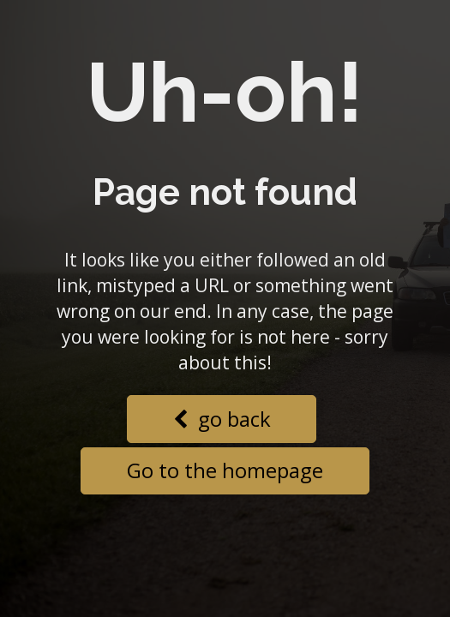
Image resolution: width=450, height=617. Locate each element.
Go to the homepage (225, 470)
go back (222, 418)
